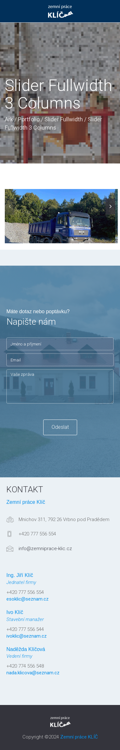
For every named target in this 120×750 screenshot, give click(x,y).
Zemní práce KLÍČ (79, 737)
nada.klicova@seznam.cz (33, 673)
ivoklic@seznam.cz (26, 636)
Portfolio (29, 119)
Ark (9, 119)
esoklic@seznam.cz (27, 599)
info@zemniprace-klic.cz (45, 548)
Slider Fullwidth (63, 119)
